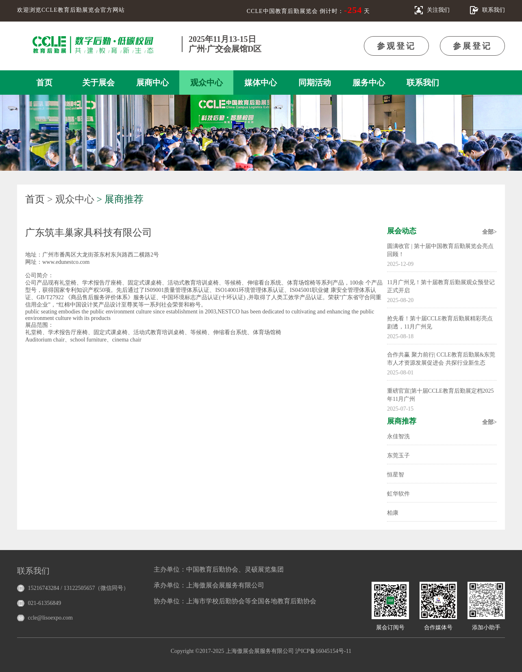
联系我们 (423, 82)
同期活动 (314, 82)
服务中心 (368, 82)
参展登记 (472, 45)
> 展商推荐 (120, 199)
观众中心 (206, 82)
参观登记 (396, 45)
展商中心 (152, 82)
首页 (44, 82)
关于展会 (98, 82)
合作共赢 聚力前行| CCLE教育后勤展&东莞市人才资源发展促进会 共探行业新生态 (441, 359)
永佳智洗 (398, 436)
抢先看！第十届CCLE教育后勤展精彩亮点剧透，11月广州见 (440, 322)
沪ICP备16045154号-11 (323, 651)
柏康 (392, 513)
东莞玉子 (398, 455)
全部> (489, 232)
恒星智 (395, 475)
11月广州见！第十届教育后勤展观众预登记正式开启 (441, 286)
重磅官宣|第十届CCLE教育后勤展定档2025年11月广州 (440, 395)
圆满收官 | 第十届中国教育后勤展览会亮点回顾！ (440, 250)
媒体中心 (260, 82)
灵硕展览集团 (264, 569)
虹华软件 (398, 494)
